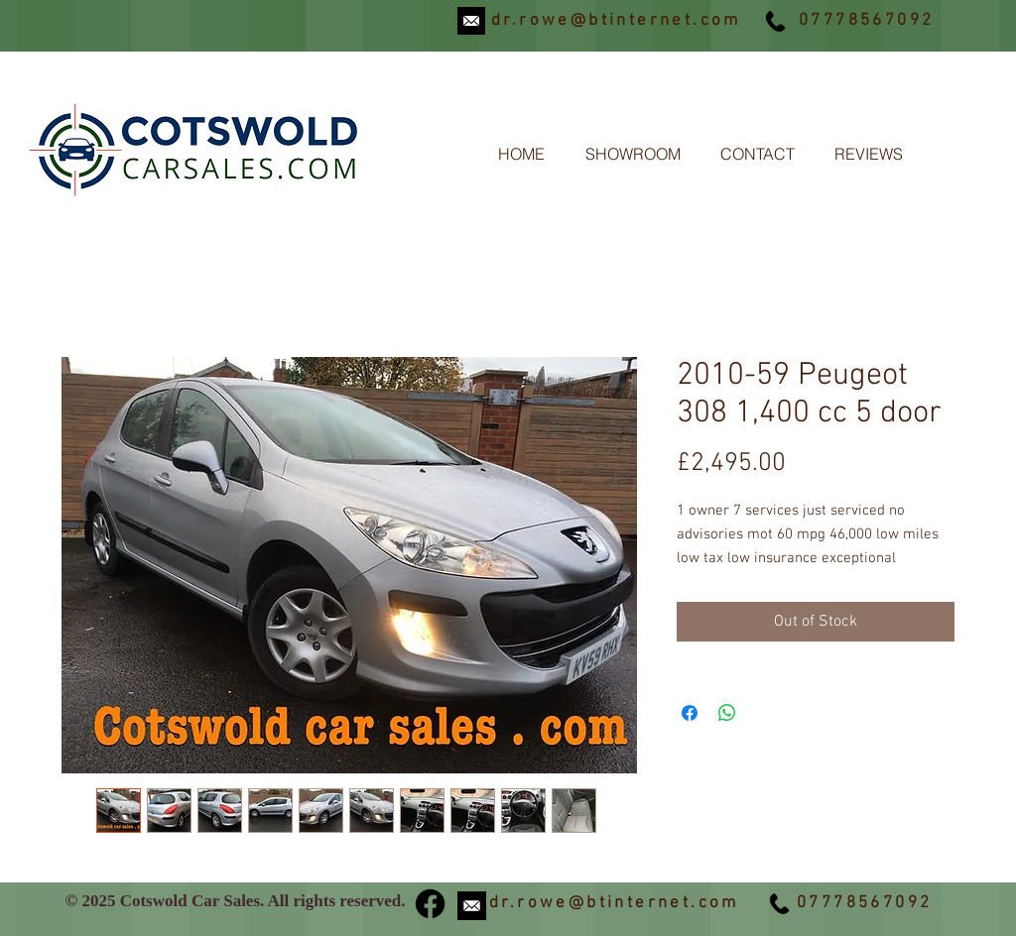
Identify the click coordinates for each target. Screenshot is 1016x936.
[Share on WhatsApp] (727, 713)
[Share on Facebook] (689, 713)
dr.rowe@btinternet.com (616, 21)
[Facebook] (430, 903)
